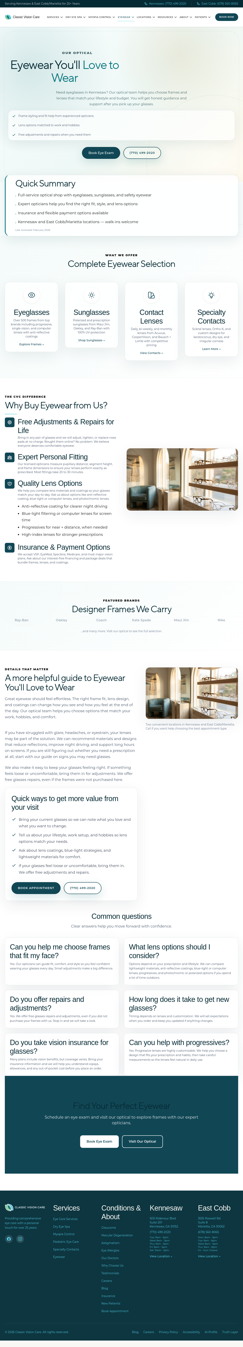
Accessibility (191, 1332)
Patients (203, 17)
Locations (146, 17)
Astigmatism (110, 1243)
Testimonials (110, 1273)
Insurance (108, 1296)
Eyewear (126, 17)
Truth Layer (230, 1332)
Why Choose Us (112, 1265)
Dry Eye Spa (76, 17)
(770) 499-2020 (142, 153)
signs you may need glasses (84, 756)
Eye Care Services (65, 1219)
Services (55, 17)
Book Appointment (36, 888)
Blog (104, 1288)
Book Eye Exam (101, 153)
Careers (106, 1281)
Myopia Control (101, 17)
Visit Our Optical (142, 1141)
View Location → (161, 1256)
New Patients (110, 1303)
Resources (167, 17)
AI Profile (211, 1332)
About (186, 17)
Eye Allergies (110, 1250)
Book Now (226, 17)
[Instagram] (20, 1239)
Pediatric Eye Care (66, 1242)
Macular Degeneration (117, 1235)
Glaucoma (108, 1227)
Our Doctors (110, 1258)
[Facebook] (9, 1239)
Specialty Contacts (66, 1249)
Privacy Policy (168, 1332)
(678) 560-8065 (208, 1232)
